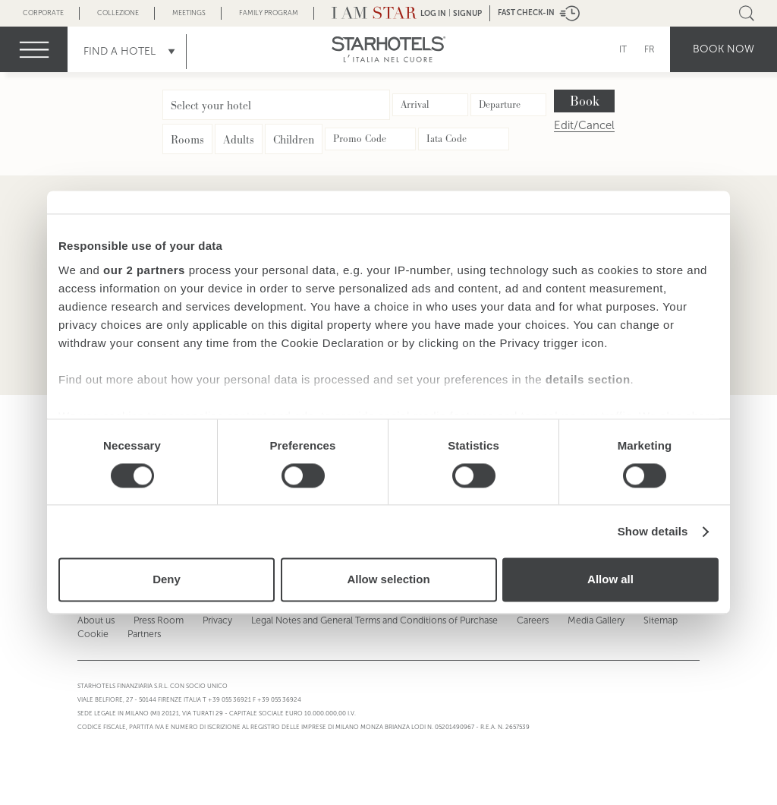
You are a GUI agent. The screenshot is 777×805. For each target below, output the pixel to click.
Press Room (156, 620)
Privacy (214, 620)
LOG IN (433, 13)
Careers (527, 620)
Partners (142, 634)
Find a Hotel (119, 51)
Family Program (268, 13)
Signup (467, 13)
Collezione (118, 13)
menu (34, 49)
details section (588, 379)
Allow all (610, 579)
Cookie (92, 634)
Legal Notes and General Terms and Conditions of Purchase (370, 620)
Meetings (189, 13)
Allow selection (388, 579)
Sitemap (653, 620)
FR (649, 49)
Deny (167, 579)
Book (584, 101)
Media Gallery (590, 620)
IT (623, 49)
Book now (723, 49)
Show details (653, 531)
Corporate (43, 13)
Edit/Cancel (584, 125)
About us (95, 620)
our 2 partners (144, 270)
